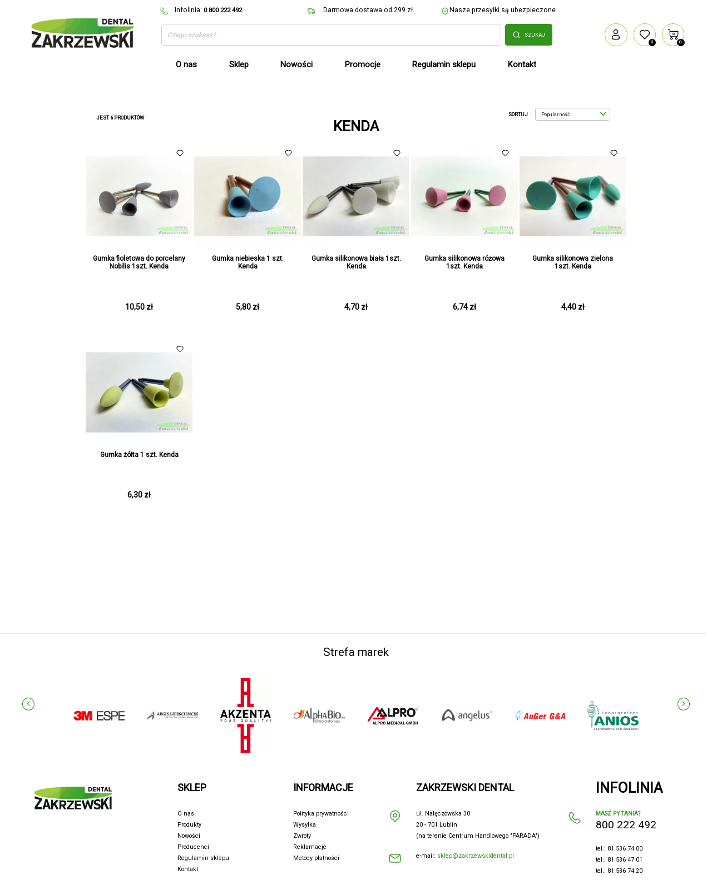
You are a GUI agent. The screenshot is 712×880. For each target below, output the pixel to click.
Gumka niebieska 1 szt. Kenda (248, 262)
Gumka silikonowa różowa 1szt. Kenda (464, 262)
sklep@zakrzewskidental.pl (475, 855)
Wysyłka (304, 824)
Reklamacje (310, 847)
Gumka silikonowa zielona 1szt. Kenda (572, 262)
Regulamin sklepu (203, 858)
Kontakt (187, 869)
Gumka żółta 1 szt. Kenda (139, 455)
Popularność (574, 114)
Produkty (189, 824)
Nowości (188, 835)
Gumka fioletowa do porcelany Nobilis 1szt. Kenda (139, 262)
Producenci (193, 847)
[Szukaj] (331, 35)
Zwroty (302, 835)
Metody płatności (316, 858)
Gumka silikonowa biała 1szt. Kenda (356, 262)
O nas (185, 813)
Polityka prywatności (321, 813)
